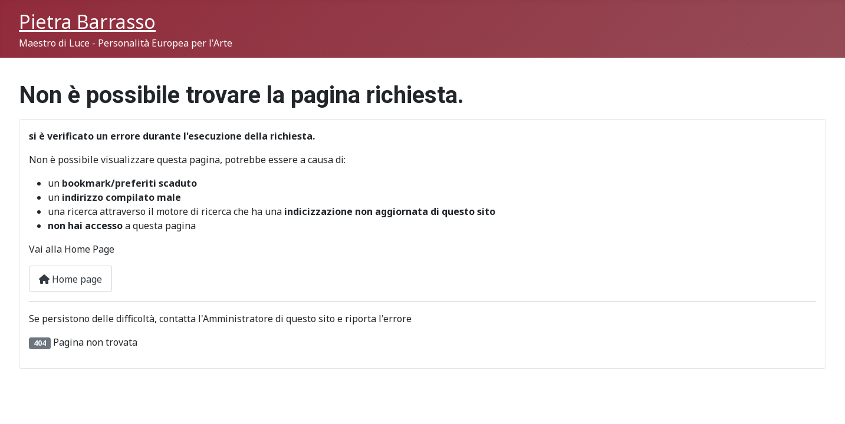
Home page (70, 279)
